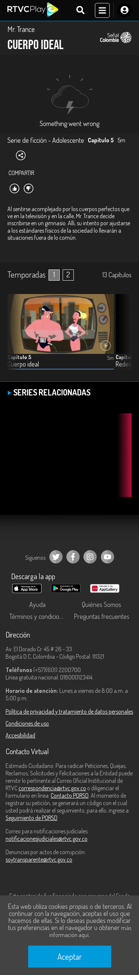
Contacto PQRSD (70, 795)
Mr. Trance (21, 29)
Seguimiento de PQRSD (31, 817)
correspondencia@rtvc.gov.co (52, 788)
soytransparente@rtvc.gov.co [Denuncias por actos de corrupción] (39, 859)
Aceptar (69, 956)
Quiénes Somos (101, 604)
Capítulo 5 (19, 357)
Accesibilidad (20, 735)
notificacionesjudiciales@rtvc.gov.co (46, 838)
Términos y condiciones (39, 616)
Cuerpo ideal (23, 364)
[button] (122, 337)
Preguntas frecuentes (101, 616)
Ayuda (37, 604)
